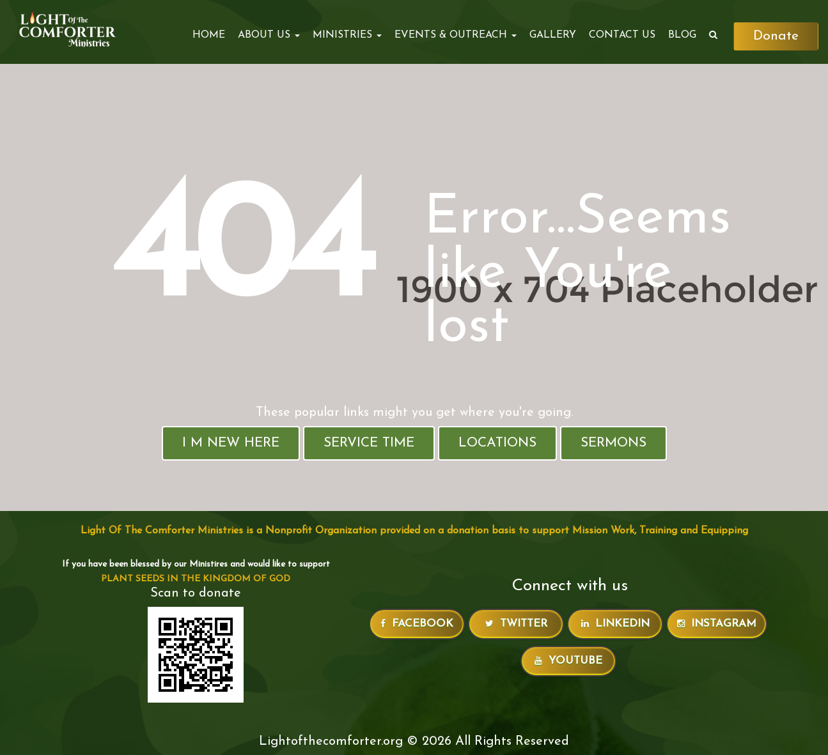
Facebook (416, 623)
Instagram (716, 623)
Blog (682, 35)
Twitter (516, 623)
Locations (497, 443)
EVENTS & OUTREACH (455, 35)
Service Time (369, 443)
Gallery (552, 35)
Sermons (613, 443)
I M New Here (230, 443)
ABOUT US (269, 35)
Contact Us (622, 35)
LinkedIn (615, 623)
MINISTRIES (347, 35)
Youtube (568, 660)
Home (208, 35)
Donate (776, 36)
